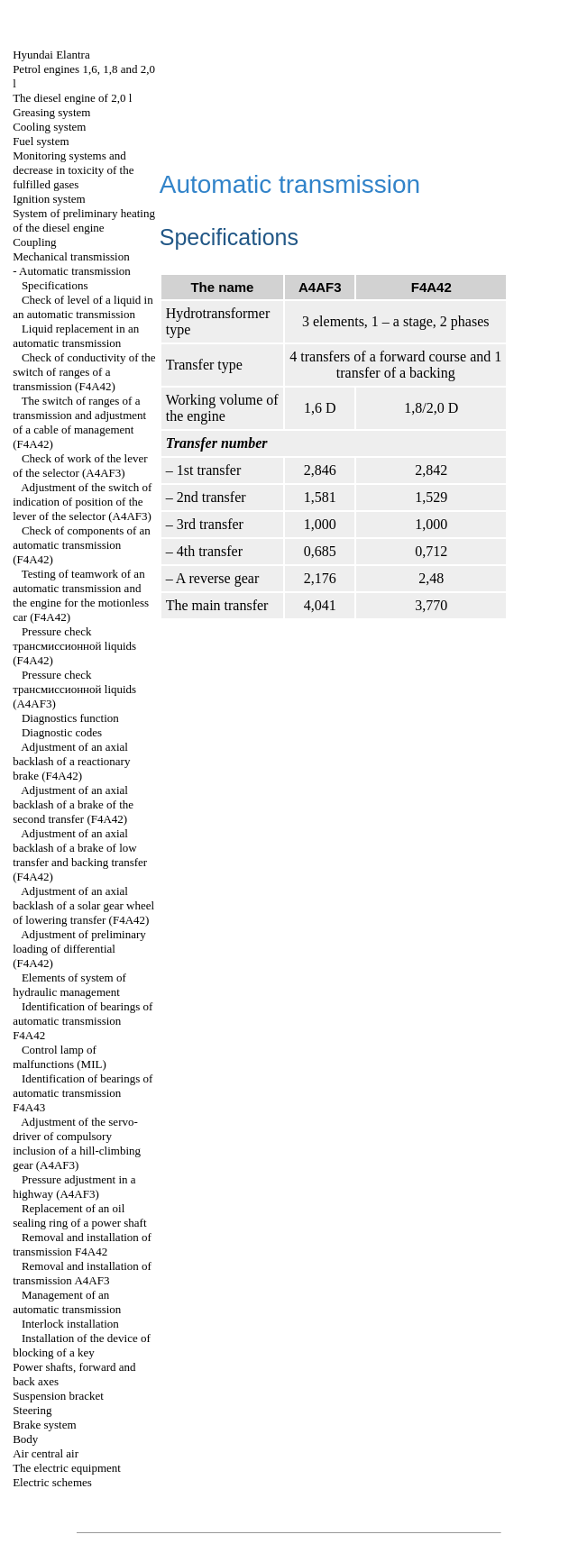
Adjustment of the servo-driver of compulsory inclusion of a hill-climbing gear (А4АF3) (77, 1143)
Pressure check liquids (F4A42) (74, 646)
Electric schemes (52, 1482)
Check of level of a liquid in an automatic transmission (83, 307)
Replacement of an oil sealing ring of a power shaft (79, 1215)
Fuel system (41, 141)
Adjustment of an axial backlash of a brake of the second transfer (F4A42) (73, 804)
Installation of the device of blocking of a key (82, 1345)
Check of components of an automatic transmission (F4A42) (82, 545)
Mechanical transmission (71, 256)
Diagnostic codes (62, 732)
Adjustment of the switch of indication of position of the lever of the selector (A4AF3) (82, 501)
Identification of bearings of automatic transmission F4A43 (82, 1093)
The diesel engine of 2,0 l (72, 98)
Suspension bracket (58, 1395)
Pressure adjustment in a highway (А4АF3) (74, 1187)
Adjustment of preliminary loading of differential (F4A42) (79, 948)
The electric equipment (67, 1468)
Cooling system (49, 126)
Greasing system (51, 112)
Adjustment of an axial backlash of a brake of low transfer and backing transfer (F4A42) (80, 855)
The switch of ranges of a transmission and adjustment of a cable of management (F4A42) (79, 422)
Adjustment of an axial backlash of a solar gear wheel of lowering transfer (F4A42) (83, 905)
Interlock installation (70, 1323)
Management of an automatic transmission (67, 1302)
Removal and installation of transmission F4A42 (82, 1244)
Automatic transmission (75, 271)
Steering (32, 1410)
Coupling (34, 242)
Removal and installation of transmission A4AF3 (82, 1273)
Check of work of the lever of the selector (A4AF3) (80, 466)
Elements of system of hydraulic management (69, 985)
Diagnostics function (70, 718)
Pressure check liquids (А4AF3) (74, 689)
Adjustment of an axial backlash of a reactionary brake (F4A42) (71, 761)
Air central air (45, 1453)
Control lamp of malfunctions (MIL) (59, 1057)
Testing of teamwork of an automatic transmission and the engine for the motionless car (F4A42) (81, 595)
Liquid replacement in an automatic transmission (76, 336)
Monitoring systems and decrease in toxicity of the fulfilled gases (73, 170)
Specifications (55, 285)
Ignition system (49, 199)
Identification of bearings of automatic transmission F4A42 (82, 1021)
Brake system (44, 1424)
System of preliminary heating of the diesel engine (84, 220)
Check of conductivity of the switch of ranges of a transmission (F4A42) (84, 372)
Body (25, 1439)
